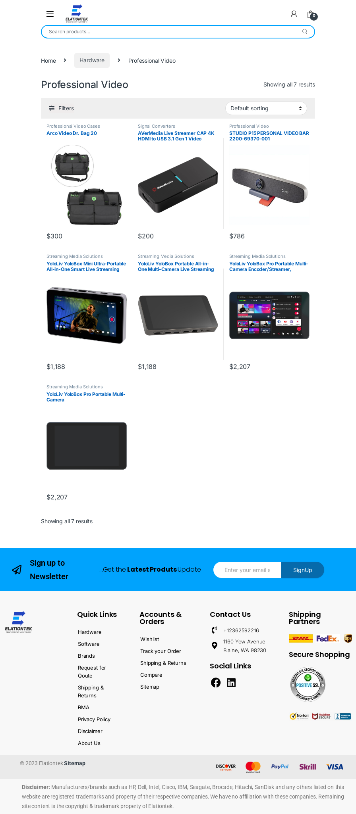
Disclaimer (90, 731)
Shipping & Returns (91, 691)
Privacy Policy (94, 719)
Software (89, 644)
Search (305, 32)
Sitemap (149, 686)
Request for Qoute (92, 671)
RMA (83, 707)
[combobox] (169, 32)
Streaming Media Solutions (74, 256)
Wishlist (149, 639)
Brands (86, 656)
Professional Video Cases (73, 126)
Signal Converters (156, 126)
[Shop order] (266, 108)
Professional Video (249, 126)
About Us (89, 743)
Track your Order (160, 651)
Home (48, 60)
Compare (151, 675)
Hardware (91, 60)
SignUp (302, 569)
